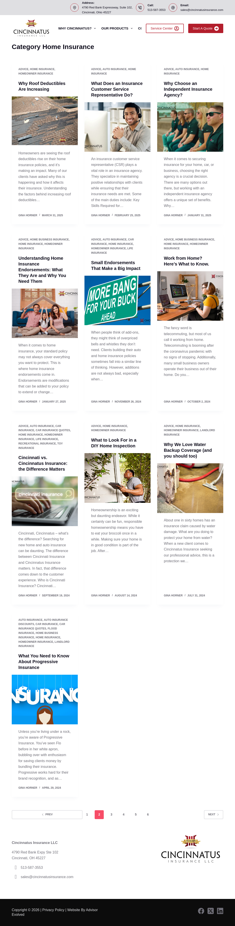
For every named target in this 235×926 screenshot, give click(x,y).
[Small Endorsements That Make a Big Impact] (117, 300)
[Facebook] (201, 911)
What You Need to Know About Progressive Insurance (43, 661)
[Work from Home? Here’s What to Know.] (190, 296)
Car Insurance (46, 624)
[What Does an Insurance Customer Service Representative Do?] (117, 127)
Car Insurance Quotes (53, 430)
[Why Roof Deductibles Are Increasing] (45, 121)
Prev (47, 814)
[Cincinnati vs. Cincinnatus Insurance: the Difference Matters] (45, 501)
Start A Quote (206, 28)
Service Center (165, 28)
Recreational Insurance (37, 443)
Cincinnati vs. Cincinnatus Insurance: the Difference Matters (42, 463)
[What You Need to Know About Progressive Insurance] (45, 699)
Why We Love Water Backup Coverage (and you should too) (188, 450)
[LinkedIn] (220, 911)
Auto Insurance (115, 69)
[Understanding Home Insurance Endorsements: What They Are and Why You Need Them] (45, 313)
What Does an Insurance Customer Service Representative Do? (117, 89)
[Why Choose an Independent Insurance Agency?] (190, 127)
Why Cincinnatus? (78, 28)
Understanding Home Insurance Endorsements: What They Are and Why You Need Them (42, 270)
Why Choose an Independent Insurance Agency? (188, 89)
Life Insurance (47, 439)
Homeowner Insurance (35, 73)
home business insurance (49, 239)
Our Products (117, 28)
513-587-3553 (156, 10)
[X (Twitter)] (211, 911)
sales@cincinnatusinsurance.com (201, 10)
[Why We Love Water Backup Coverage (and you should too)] (190, 488)
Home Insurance (42, 69)
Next (213, 814)
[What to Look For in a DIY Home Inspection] (117, 478)
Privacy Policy (53, 910)
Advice (23, 69)
